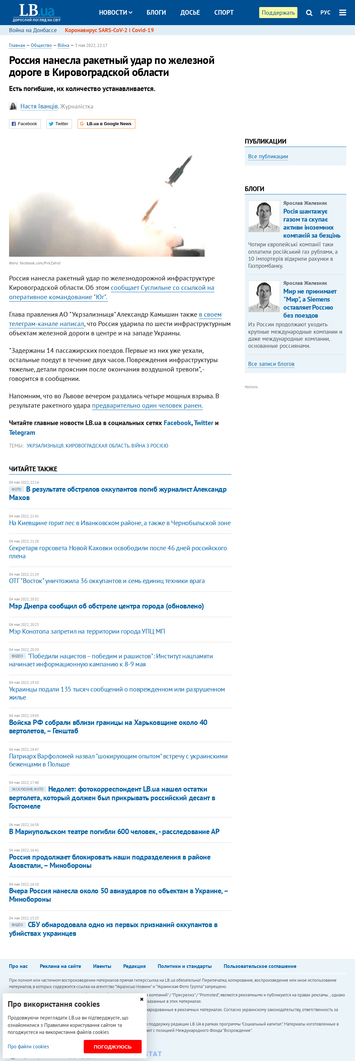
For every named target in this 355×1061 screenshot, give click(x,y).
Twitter (203, 422)
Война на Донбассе (33, 30)
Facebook (177, 422)
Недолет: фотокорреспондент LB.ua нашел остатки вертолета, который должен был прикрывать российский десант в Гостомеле (112, 797)
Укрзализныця (45, 445)
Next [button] (342, 218)
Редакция (134, 966)
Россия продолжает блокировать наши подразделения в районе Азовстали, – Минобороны (110, 861)
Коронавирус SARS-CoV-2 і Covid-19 (109, 30)
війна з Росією (149, 445)
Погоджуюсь (113, 1047)
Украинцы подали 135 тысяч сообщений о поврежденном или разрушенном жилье (117, 693)
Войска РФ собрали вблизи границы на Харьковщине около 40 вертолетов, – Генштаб (108, 726)
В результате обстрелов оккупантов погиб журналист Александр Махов (118, 493)
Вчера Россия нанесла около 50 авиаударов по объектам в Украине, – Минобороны (118, 895)
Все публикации (268, 156)
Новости (115, 12)
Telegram (22, 432)
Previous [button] (249, 218)
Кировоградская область (97, 445)
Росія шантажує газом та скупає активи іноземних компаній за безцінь (311, 300)
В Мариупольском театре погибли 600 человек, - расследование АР (114, 831)
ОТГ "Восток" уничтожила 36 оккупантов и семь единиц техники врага (107, 580)
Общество (41, 45)
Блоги (156, 12)
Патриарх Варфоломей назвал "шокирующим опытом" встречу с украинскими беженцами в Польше (118, 760)
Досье (190, 12)
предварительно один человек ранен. (147, 405)
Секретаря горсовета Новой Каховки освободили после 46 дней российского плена (118, 552)
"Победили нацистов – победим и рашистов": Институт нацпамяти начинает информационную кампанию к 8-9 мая (111, 660)
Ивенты (102, 966)
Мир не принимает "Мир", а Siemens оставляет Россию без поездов (309, 380)
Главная (17, 45)
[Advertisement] (295, 84)
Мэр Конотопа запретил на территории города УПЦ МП (87, 631)
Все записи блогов (271, 441)
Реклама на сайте (60, 966)
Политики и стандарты (185, 966)
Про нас (18, 966)
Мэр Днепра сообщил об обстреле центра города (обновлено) (106, 605)
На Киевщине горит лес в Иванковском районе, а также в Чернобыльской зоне (120, 522)
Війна (63, 45)
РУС (326, 12)
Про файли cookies (28, 1046)
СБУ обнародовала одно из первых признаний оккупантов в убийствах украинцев (113, 928)
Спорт (224, 12)
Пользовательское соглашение (260, 966)
